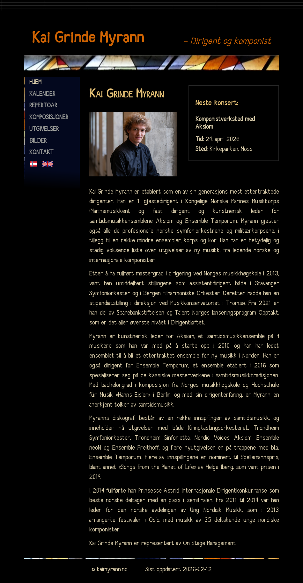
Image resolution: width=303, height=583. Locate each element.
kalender (42, 94)
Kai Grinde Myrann (88, 38)
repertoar (43, 106)
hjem (35, 82)
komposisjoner (48, 117)
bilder (38, 141)
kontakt (41, 152)
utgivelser (44, 129)
